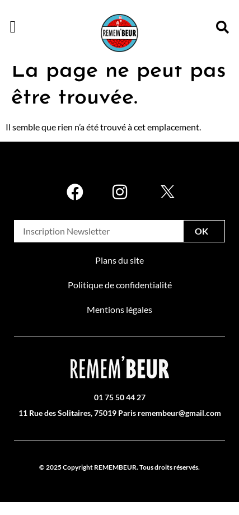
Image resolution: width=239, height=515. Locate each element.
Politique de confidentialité (120, 298)
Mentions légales (119, 322)
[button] (13, 26)
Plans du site (119, 273)
